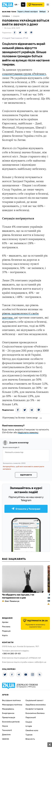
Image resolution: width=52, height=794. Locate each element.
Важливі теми (9, 12)
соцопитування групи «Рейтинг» (24, 73)
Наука (5, 726)
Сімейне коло (32, 730)
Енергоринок (8, 713)
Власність (30, 739)
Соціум (29, 722)
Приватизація (8, 717)
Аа (23, 5)
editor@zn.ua (40, 662)
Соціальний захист (34, 700)
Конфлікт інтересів (34, 709)
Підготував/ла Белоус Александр (20, 417)
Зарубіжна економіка (36, 705)
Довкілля (6, 734)
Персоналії (31, 717)
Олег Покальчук (12, 601)
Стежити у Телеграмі (26, 508)
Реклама (6, 626)
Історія (29, 726)
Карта (5, 635)
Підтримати (35, 4)
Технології (7, 730)
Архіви (5, 622)
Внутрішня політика (11, 700)
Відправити (26, 475)
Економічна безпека (35, 713)
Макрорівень (8, 709)
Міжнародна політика (12, 705)
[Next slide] (48, 11)
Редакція (6, 631)
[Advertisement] (26, 768)
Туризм (29, 735)
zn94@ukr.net (35, 658)
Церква (5, 739)
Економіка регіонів (11, 722)
